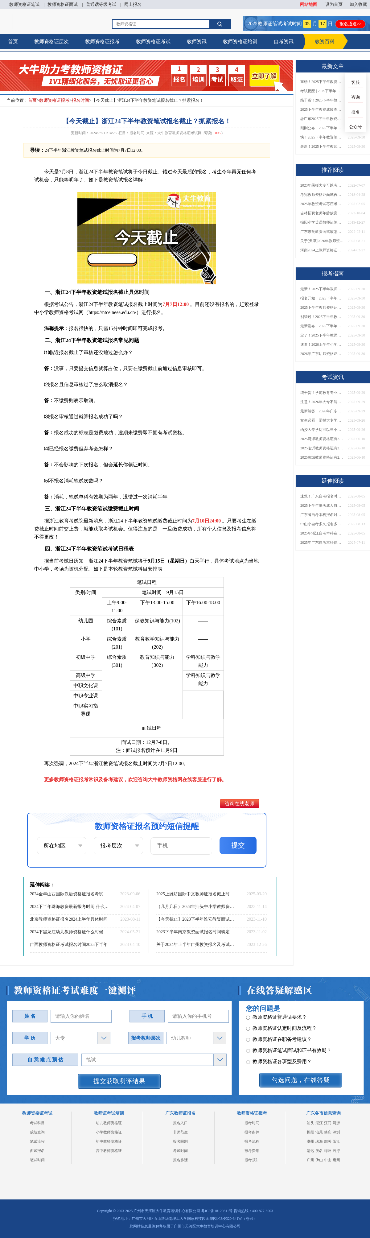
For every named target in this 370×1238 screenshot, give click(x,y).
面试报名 (37, 1151)
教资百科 (325, 41)
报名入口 (180, 1123)
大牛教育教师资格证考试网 (179, 133)
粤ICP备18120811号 (216, 1211)
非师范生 (180, 1132)
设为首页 (334, 4)
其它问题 (259, 1031)
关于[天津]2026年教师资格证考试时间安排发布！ (321, 241)
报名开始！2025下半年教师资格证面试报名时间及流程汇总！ (321, 298)
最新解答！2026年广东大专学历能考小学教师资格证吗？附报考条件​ (321, 411)
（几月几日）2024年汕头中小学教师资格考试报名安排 (195, 906)
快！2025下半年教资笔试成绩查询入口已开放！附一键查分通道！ (321, 137)
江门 (327, 1123)
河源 (336, 1123)
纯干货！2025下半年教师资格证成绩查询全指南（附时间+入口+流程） (321, 100)
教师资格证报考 (102, 41)
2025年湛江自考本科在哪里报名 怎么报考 (321, 533)
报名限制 (180, 1141)
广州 (310, 1160)
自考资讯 (284, 41)
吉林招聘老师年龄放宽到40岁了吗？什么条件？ (321, 213)
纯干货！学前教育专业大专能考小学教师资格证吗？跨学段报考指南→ (321, 392)
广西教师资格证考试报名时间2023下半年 (69, 944)
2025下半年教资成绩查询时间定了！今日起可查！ (321, 109)
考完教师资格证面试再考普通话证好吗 (321, 194)
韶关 (327, 1141)
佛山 (319, 1160)
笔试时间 (37, 1160)
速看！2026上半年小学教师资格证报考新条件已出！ (321, 344)
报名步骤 (180, 1160)
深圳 (336, 1132)
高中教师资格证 (109, 1151)
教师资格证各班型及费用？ (279, 1019)
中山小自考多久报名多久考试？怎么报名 (321, 524)
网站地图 (308, 4)
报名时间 (80, 100)
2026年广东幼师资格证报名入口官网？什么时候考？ (321, 354)
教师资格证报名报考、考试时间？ (286, 1042)
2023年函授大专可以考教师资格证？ (321, 185)
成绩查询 (37, 1132)
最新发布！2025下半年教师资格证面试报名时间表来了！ (321, 326)
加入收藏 (358, 4)
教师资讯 (197, 41)
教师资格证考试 (153, 41)
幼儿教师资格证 (109, 1123)
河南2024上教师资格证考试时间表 (321, 250)
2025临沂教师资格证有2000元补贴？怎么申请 (321, 448)
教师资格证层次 (51, 41)
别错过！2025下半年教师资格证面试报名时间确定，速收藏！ (321, 317)
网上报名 (133, 4)
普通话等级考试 (101, 4)
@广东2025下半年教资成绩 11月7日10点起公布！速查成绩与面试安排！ (321, 119)
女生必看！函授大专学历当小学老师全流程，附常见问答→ (321, 420)
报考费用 (252, 1151)
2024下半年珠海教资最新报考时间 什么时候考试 (69, 906)
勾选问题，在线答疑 (301, 1079)
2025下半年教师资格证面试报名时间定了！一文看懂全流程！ (321, 307)
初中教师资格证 (109, 1141)
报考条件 (252, 1132)
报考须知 (252, 1160)
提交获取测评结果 (119, 1081)
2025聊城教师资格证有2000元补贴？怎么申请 (321, 457)
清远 (310, 1151)
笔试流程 (37, 1141)
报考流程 (252, 1141)
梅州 (327, 1151)
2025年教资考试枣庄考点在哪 (321, 204)
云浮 (336, 1151)
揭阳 (310, 1132)
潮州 (310, 1141)
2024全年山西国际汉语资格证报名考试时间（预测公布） (69, 894)
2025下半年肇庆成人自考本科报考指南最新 (321, 505)
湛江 (319, 1123)
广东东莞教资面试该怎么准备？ (321, 231)
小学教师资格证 (109, 1132)
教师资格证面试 (62, 4)
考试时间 (180, 1151)
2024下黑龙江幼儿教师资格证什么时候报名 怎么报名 (69, 932)
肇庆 (327, 1132)
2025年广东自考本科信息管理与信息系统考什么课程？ (321, 542)
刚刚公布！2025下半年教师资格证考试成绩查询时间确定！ (321, 128)
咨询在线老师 (239, 803)
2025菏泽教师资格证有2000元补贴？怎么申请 (321, 439)
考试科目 (37, 1123)
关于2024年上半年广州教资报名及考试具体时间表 (195, 944)
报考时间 (252, 1123)
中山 (327, 1160)
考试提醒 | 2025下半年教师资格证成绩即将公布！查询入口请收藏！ (321, 91)
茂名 (319, 1151)
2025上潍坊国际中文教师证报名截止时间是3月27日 (195, 894)
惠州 (336, 1160)
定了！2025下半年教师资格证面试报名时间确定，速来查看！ (321, 335)
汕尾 (319, 1132)
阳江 (336, 1141)
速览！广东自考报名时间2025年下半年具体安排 (321, 496)
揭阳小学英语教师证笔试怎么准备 (321, 222)
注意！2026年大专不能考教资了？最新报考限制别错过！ (321, 402)
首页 (13, 41)
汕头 (310, 1123)
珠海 (319, 1141)
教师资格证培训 (240, 41)
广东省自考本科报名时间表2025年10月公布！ (321, 515)
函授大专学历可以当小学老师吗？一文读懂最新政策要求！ (321, 429)
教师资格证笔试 (24, 4)
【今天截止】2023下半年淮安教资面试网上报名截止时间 (195, 919)
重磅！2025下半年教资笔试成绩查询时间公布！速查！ (321, 82)
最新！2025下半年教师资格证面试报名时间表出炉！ (321, 146)
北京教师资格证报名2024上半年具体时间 (69, 919)
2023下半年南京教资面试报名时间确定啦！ (195, 932)
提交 (238, 845)
